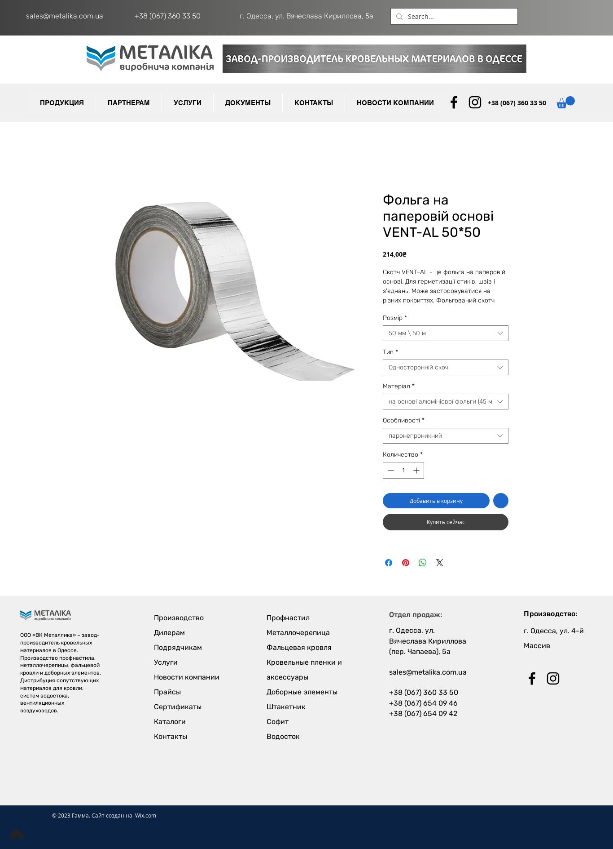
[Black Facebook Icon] (454, 102)
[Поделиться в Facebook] (388, 562)
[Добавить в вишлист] (500, 500)
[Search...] (453, 17)
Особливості (404, 420)
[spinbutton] (403, 470)
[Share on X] (439, 562)
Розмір (395, 318)
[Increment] (417, 470)
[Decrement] (389, 470)
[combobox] (445, 333)
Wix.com (145, 815)
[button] (129, 103)
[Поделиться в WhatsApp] (422, 562)
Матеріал (399, 386)
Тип (390, 352)
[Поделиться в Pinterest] (405, 562)
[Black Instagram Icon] (475, 102)
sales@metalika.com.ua (64, 16)
